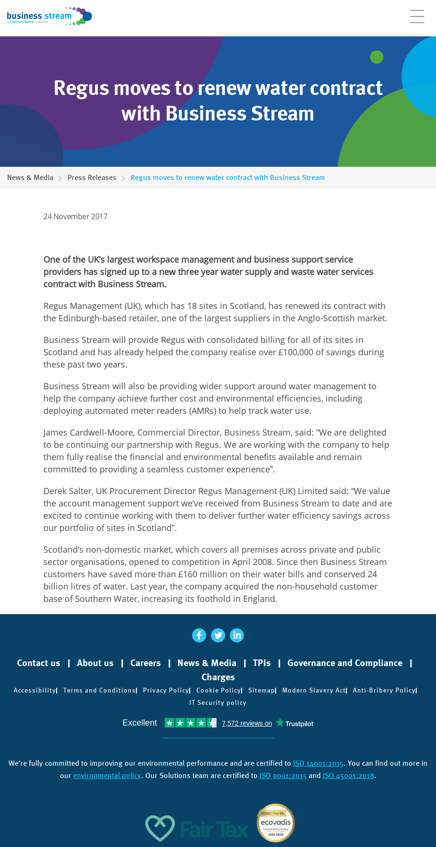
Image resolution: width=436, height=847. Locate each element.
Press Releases (92, 177)
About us (95, 662)
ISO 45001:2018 (348, 775)
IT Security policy (218, 702)
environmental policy (107, 775)
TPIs (262, 662)
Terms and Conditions (99, 690)
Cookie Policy (218, 690)
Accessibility (35, 690)
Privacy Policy (166, 690)
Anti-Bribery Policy (384, 690)
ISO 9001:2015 (283, 775)
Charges (218, 677)
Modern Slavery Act (314, 690)
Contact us (38, 662)
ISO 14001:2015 (318, 763)
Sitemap (261, 690)
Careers (145, 662)
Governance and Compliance (344, 662)
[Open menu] (417, 21)
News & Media (30, 177)
